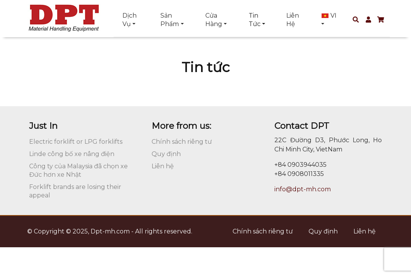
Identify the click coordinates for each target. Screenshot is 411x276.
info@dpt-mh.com (302, 189)
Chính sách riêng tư (182, 141)
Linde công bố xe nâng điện (71, 154)
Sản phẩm (169, 20)
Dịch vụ (129, 20)
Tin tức (255, 20)
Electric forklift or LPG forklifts (75, 141)
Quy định (166, 154)
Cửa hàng (213, 20)
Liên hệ (292, 20)
